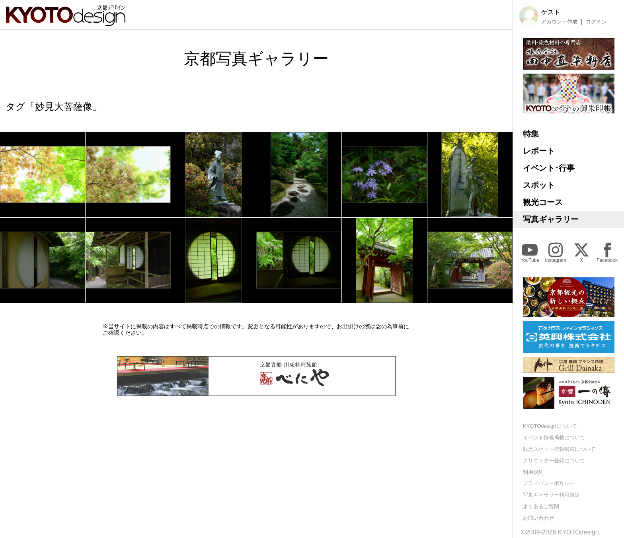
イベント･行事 (549, 168)
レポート (539, 150)
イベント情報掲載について (554, 438)
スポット (539, 185)
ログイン (596, 22)
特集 (531, 133)
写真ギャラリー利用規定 (551, 495)
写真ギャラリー (551, 219)
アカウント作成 (559, 22)
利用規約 (533, 472)
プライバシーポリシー (549, 483)
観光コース (543, 202)
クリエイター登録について (554, 461)
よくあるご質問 (541, 506)
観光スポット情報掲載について (559, 449)
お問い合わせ (538, 518)
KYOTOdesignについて (550, 426)
